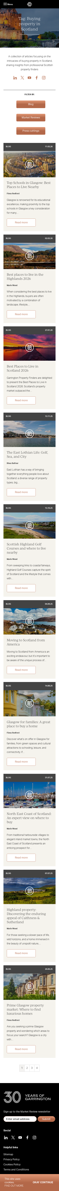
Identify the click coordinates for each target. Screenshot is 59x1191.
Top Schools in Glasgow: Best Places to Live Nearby (29, 185)
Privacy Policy (11, 1159)
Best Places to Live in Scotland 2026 (22, 368)
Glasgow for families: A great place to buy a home (28, 724)
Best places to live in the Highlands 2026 (25, 276)
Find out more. (14, 1186)
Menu (8, 4)
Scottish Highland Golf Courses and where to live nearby (26, 548)
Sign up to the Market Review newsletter (26, 1111)
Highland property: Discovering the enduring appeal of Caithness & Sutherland (26, 916)
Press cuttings (30, 131)
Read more (21, 222)
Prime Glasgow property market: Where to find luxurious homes (25, 1009)
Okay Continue (43, 1182)
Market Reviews (31, 117)
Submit (46, 1119)
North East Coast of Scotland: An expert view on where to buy (29, 818)
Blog (31, 104)
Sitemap (8, 1154)
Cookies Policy (11, 1164)
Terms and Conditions (16, 1169)
